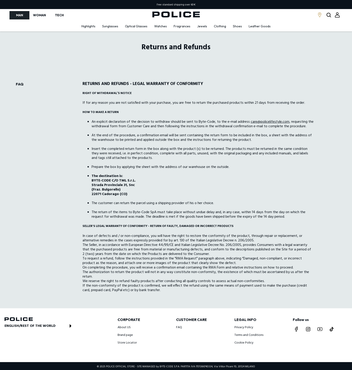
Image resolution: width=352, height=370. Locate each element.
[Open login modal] (337, 15)
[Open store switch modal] (39, 326)
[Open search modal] (329, 15)
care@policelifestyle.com (270, 122)
